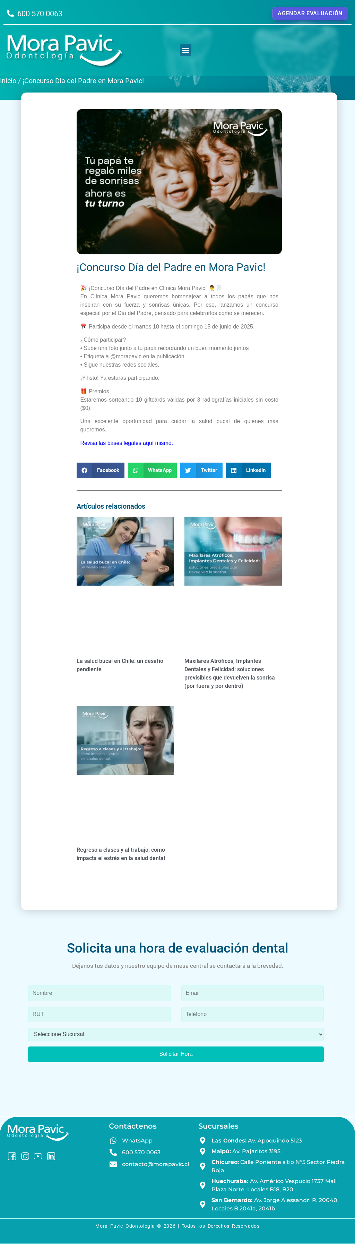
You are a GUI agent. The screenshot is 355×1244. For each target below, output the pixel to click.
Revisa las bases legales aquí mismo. (126, 443)
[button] (185, 50)
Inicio (8, 81)
